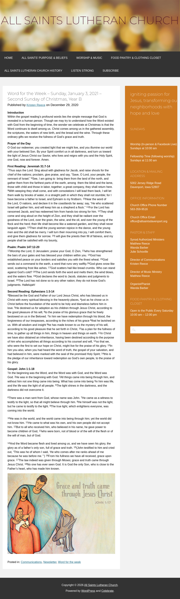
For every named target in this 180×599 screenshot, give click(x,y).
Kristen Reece (36, 105)
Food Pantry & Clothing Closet (136, 57)
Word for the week (69, 562)
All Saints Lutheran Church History (33, 70)
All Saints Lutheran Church (90, 20)
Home (8, 57)
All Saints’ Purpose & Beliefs (45, 57)
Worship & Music (89, 57)
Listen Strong (82, 70)
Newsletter (49, 562)
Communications (31, 562)
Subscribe (110, 70)
